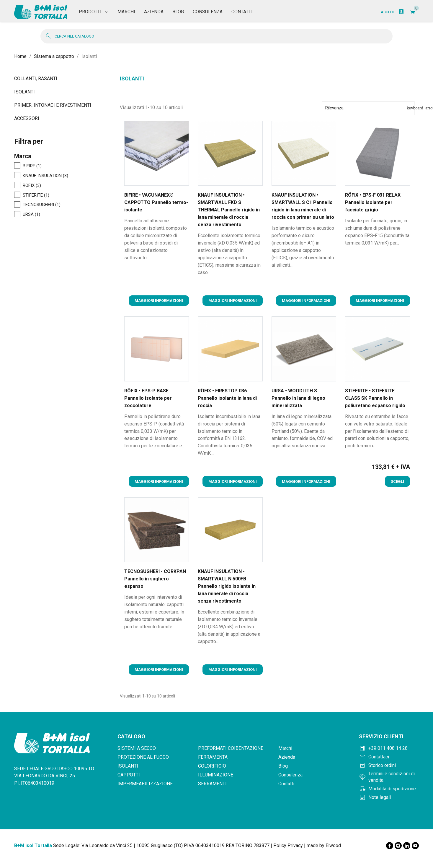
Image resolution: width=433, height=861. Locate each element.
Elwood (333, 845)
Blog (283, 766)
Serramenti (212, 783)
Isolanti (24, 92)
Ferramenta (213, 757)
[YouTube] (415, 845)
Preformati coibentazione (230, 748)
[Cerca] (216, 36)
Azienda (286, 757)
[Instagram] (398, 845)
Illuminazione (215, 775)
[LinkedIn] (406, 845)
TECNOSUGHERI (42, 205)
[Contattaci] (389, 756)
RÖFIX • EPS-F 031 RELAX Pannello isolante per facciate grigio (373, 202)
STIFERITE (36, 195)
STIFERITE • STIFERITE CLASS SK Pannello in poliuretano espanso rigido (375, 398)
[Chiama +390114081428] (389, 748)
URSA (31, 214)
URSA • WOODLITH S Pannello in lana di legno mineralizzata (298, 398)
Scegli (397, 481)
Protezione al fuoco (143, 757)
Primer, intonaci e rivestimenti (52, 105)
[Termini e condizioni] (389, 777)
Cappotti (128, 775)
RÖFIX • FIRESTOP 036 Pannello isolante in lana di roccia (227, 398)
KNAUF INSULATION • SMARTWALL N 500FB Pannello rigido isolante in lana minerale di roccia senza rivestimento (227, 586)
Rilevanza (369, 108)
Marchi (285, 748)
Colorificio (212, 766)
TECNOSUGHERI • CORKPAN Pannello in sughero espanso (155, 579)
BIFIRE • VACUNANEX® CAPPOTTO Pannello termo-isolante (156, 202)
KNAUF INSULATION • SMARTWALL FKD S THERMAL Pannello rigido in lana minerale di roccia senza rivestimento (229, 209)
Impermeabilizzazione (145, 783)
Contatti (286, 783)
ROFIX (32, 185)
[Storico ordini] (389, 765)
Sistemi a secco (136, 748)
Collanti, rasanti (35, 78)
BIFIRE (32, 166)
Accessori (26, 118)
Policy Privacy (288, 845)
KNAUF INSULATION (45, 176)
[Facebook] (389, 845)
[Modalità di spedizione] (389, 788)
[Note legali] (389, 797)
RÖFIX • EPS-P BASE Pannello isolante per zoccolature (148, 398)
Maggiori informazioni (159, 300)
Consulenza (290, 775)
